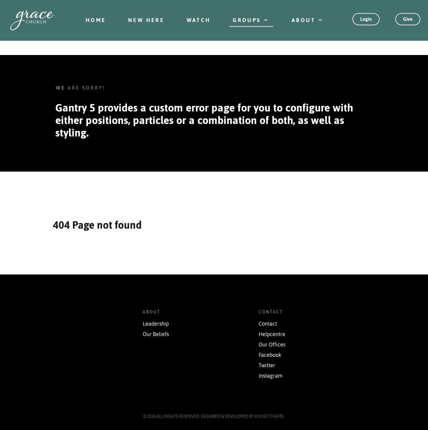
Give (408, 19)
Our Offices (272, 345)
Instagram (270, 376)
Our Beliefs (156, 334)
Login (366, 19)
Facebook (270, 355)
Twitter (267, 365)
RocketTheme (269, 416)
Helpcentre (272, 334)
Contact (268, 324)
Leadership (156, 324)
